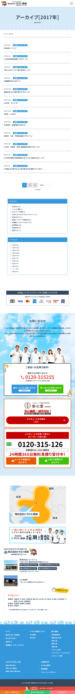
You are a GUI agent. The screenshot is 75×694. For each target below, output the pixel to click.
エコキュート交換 (56, 656)
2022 (14, 256)
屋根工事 (54, 644)
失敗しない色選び (11, 668)
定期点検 (15, 228)
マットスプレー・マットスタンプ (61, 653)
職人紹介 (33, 638)
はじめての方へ (11, 638)
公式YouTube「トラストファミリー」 (23, 214)
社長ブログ (15, 217)
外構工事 (54, 647)
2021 (14, 258)
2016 (14, 271)
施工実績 (54, 631)
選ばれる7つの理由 (13, 635)
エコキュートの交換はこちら (36, 420)
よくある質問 (45, 665)
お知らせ (15, 207)
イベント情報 (16, 209)
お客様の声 (45, 662)
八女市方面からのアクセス (47, 568)
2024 (14, 250)
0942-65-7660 (33, 571)
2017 (14, 269)
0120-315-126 (40, 444)
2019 (14, 263)
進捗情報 (15, 225)
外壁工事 (54, 641)
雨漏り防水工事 (56, 638)
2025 (14, 248)
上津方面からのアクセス (28, 568)
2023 (14, 253)
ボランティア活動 (17, 212)
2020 (14, 261)
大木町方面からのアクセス (29, 565)
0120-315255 (37, 377)
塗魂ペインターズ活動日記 (20, 220)
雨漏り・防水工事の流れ (13, 671)
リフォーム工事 (56, 650)
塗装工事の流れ (11, 665)
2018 (14, 266)
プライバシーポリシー (48, 672)
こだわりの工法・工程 (13, 662)
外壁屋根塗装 (55, 635)
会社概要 (33, 635)
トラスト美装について (37, 631)
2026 (14, 245)
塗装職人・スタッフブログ (20, 222)
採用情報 (44, 669)
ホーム (8, 631)
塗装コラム (15, 230)
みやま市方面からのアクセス (49, 565)
